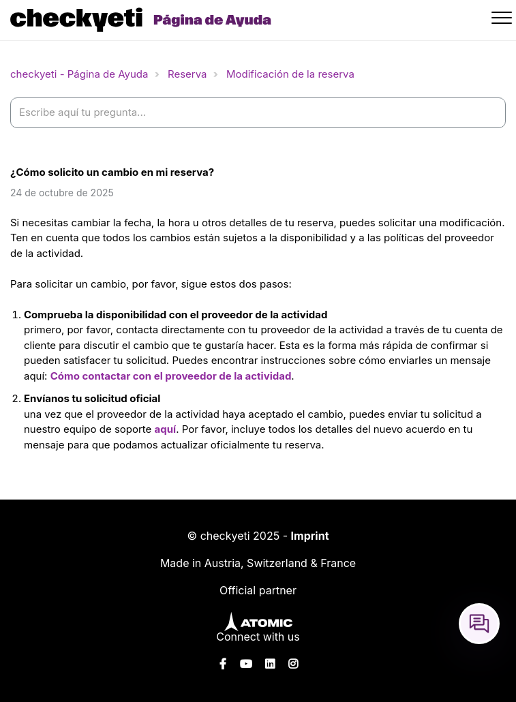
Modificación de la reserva (290, 73)
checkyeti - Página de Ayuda (79, 73)
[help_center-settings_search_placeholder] (258, 112)
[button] (504, 20)
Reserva (187, 73)
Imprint (310, 536)
